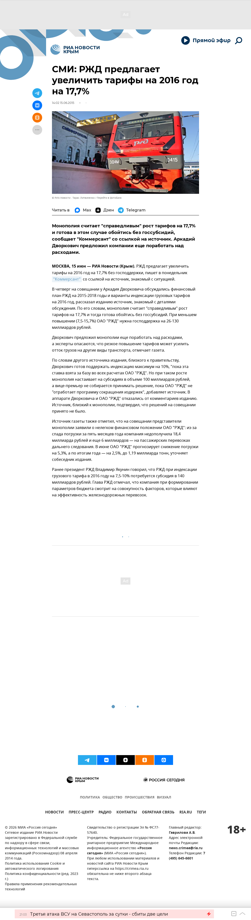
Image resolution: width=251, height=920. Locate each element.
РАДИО (105, 813)
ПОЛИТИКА (90, 797)
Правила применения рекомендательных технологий (41, 887)
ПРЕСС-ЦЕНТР (81, 813)
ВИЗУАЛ (164, 797)
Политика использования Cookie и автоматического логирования (35, 866)
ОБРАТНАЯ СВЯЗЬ (158, 813)
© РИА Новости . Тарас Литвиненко (73, 198)
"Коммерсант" (67, 279)
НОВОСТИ (54, 813)
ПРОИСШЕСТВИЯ (139, 797)
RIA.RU (185, 813)
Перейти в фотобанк (109, 198)
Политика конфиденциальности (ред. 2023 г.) (41, 876)
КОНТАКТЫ (126, 813)
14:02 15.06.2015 (63, 103)
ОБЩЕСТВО (112, 797)
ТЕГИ (201, 813)
